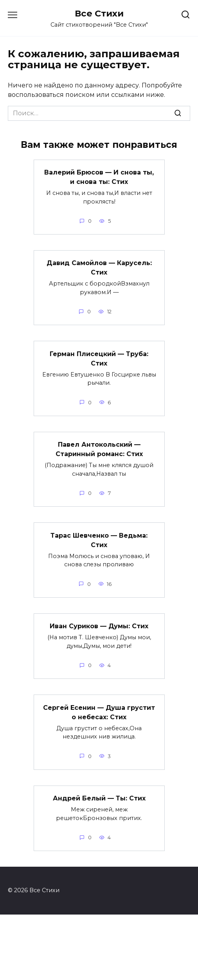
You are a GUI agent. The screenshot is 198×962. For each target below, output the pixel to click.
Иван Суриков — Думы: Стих (99, 626)
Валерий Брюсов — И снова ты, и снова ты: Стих (99, 177)
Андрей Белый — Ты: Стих (99, 798)
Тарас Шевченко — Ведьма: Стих (99, 539)
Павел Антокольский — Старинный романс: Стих (99, 449)
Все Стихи (99, 13)
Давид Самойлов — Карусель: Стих (99, 267)
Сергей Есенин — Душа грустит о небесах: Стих (99, 712)
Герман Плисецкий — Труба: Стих (99, 358)
